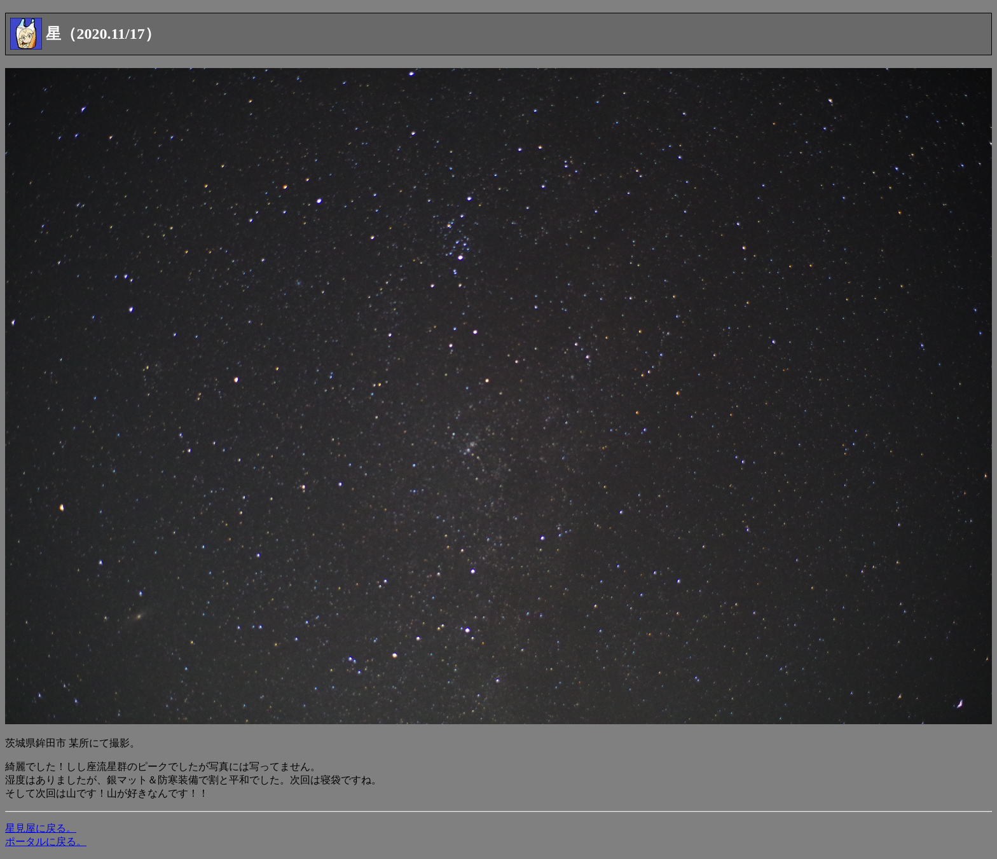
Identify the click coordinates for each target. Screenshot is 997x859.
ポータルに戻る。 (45, 841)
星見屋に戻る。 (40, 828)
